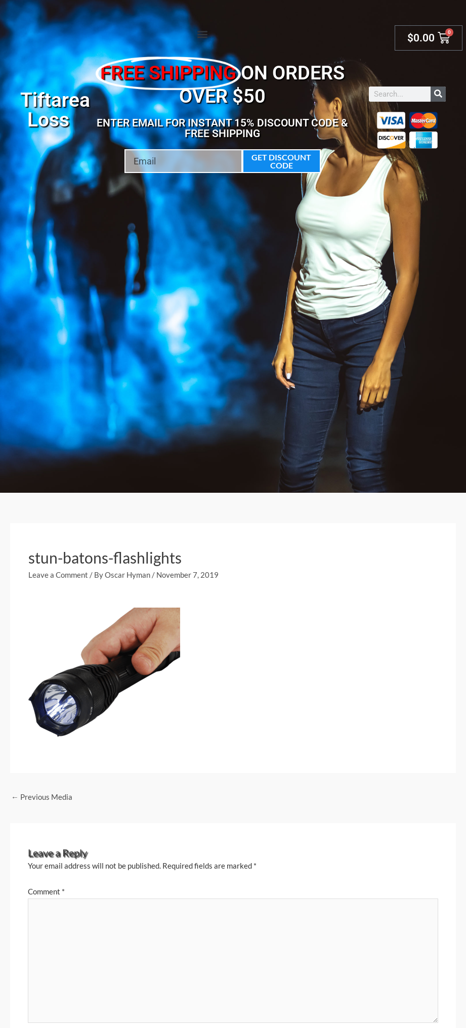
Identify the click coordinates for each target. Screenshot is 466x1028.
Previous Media (41, 796)
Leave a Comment (58, 574)
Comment (46, 891)
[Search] (438, 94)
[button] (202, 33)
